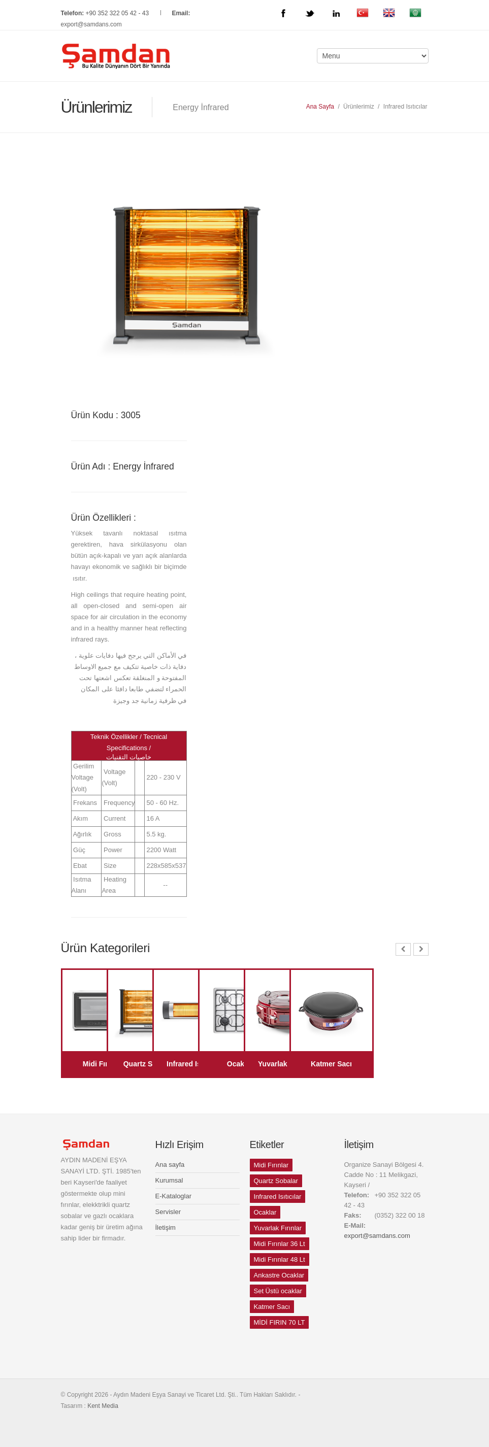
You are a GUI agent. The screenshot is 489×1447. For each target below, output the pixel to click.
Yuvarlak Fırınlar (278, 1228)
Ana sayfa (170, 1164)
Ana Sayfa (320, 106)
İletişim (165, 1227)
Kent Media (102, 1405)
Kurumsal (169, 1180)
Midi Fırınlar (271, 1165)
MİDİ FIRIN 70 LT (279, 1322)
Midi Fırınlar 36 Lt (279, 1244)
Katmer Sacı (272, 1306)
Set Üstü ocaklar (278, 1291)
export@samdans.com (91, 24)
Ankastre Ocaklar (279, 1275)
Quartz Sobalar (276, 1181)
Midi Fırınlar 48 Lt (279, 1259)
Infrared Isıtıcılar (278, 1196)
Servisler (168, 1212)
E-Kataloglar (173, 1196)
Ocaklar (265, 1212)
